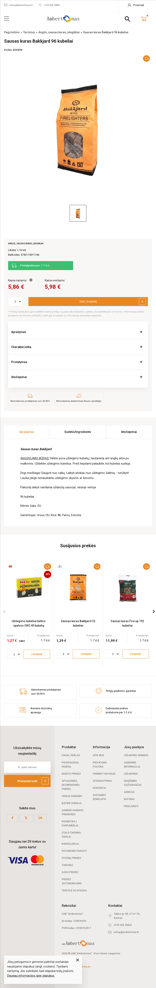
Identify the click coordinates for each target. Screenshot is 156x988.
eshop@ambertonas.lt (126, 932)
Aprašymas (18, 332)
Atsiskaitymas (102, 780)
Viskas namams (72, 796)
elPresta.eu (83, 966)
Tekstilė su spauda (74, 890)
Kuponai (129, 799)
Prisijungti (131, 806)
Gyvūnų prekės (71, 858)
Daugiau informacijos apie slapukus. (31, 975)
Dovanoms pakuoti (74, 851)
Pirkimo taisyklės (104, 773)
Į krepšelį (36, 654)
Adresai (129, 792)
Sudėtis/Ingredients (77, 431)
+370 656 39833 (123, 925)
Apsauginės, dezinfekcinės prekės (71, 784)
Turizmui (67, 865)
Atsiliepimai (19, 377)
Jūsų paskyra (134, 747)
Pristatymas (19, 362)
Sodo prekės (70, 872)
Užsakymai (131, 773)
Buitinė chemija (72, 803)
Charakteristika (21, 347)
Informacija (101, 747)
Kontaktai (99, 788)
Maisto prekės (71, 773)
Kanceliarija (70, 843)
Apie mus (98, 755)
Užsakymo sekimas (136, 755)
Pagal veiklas (71, 755)
